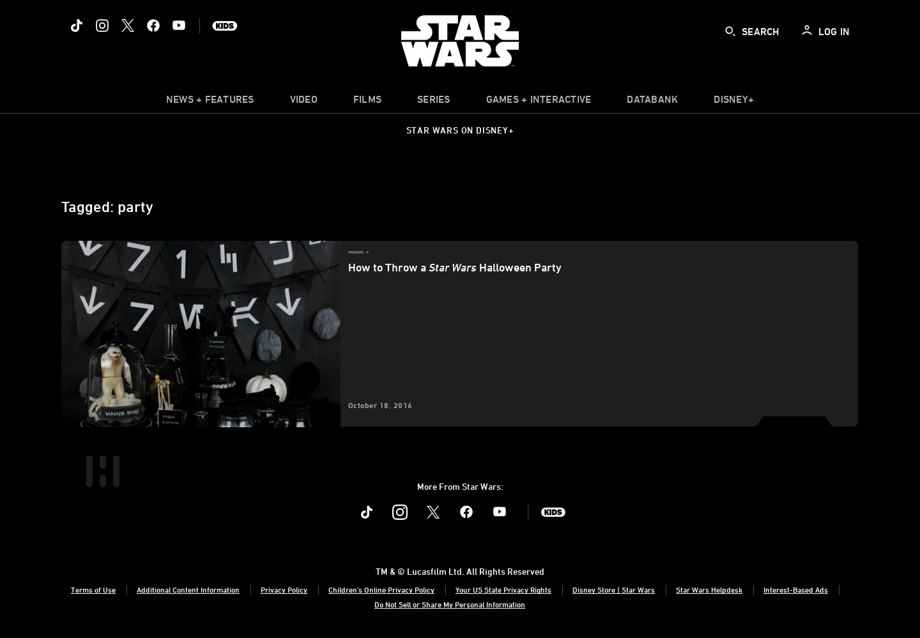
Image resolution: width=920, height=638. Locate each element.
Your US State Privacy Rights (503, 589)
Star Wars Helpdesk (709, 589)
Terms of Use (93, 589)
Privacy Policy (284, 589)
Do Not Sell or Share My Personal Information (449, 604)
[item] (210, 102)
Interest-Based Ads (795, 589)
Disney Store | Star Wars (613, 589)
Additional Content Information (188, 589)
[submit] (730, 31)
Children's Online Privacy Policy (381, 589)
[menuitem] (303, 102)
